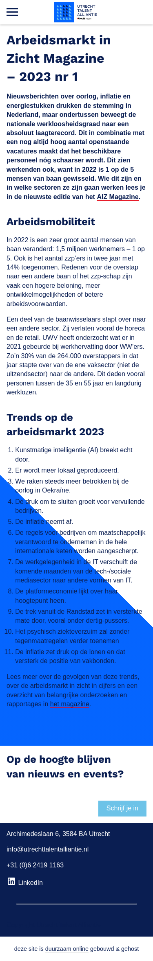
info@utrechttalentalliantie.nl (48, 849)
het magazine (69, 704)
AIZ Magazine (117, 196)
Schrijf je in (122, 808)
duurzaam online (67, 949)
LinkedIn (25, 881)
